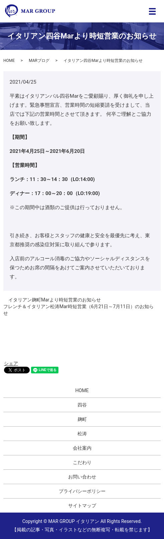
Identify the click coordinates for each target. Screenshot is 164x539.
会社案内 (82, 448)
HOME (9, 60)
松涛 (82, 433)
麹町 (82, 419)
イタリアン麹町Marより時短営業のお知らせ (54, 299)
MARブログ (39, 60)
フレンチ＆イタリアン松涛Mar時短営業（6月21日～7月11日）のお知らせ (78, 310)
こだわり (82, 462)
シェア (11, 363)
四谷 (82, 405)
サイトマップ (82, 505)
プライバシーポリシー (82, 491)
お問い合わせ (82, 476)
